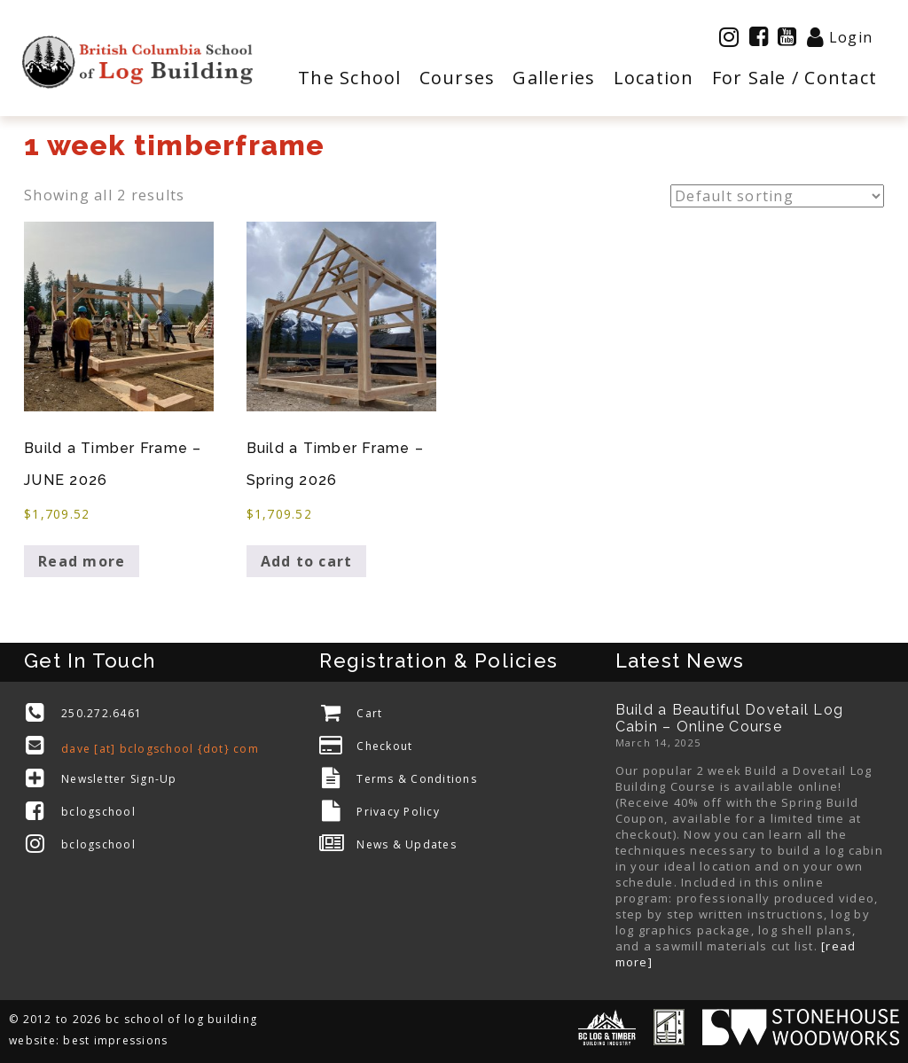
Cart (369, 713)
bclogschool (98, 811)
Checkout (384, 746)
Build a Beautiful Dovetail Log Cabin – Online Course (729, 718)
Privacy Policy (398, 811)
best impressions (115, 1040)
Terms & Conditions (416, 778)
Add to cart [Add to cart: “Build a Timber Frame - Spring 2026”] (307, 561)
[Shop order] (777, 195)
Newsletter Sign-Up (119, 778)
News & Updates (406, 844)
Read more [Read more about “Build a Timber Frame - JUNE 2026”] (81, 561)
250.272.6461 (101, 713)
